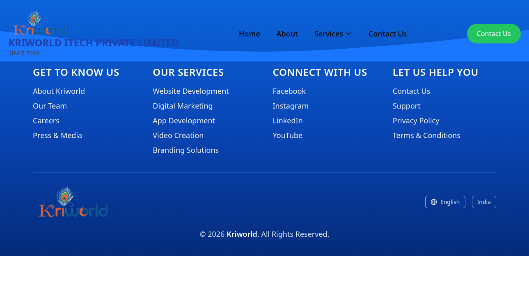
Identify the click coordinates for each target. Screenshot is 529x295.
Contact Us (388, 34)
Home (249, 34)
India (484, 202)
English (445, 202)
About (287, 34)
